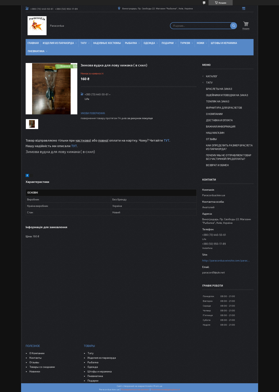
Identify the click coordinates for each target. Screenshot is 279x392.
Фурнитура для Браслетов (224, 107)
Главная (33, 43)
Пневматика (36, 51)
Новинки (34, 371)
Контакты (35, 357)
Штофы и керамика (100, 371)
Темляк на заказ (217, 101)
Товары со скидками (42, 366)
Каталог (211, 76)
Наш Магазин (215, 132)
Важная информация (220, 126)
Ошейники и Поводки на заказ (227, 95)
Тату (84, 43)
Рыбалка (131, 43)
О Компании (214, 114)
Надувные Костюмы (107, 43)
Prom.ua (157, 386)
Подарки (168, 43)
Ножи (200, 43)
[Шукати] (233, 25)
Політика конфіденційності (165, 389)
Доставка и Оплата (219, 120)
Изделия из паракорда (58, 43)
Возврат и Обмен (217, 165)
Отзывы (211, 139)
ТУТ (166, 140)
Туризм (185, 43)
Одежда (149, 43)
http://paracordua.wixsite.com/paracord (226, 260)
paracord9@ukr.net (213, 272)
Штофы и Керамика (224, 43)
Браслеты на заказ (219, 88)
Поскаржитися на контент (135, 389)
